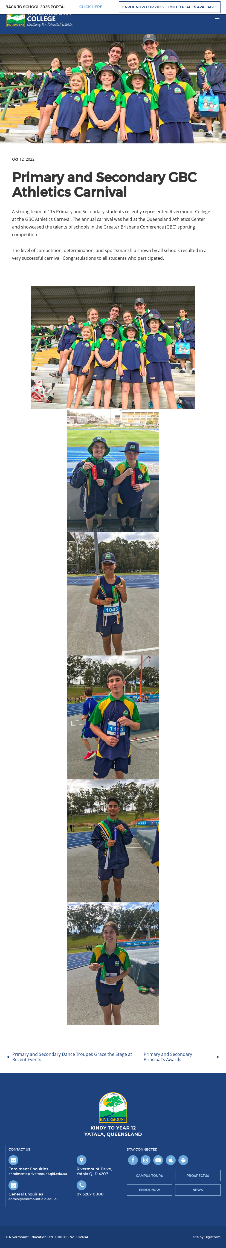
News (198, 1190)
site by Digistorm (207, 1237)
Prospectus (198, 1176)
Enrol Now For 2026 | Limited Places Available (169, 7)
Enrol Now (149, 1190)
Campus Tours (149, 1176)
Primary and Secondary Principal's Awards (168, 1056)
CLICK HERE (90, 7)
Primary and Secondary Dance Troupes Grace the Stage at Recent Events (72, 1056)
